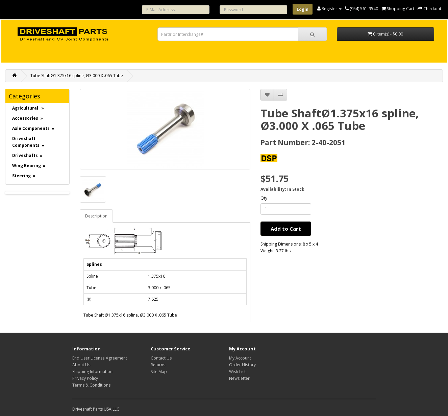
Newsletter (239, 378)
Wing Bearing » (29, 165)
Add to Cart (286, 228)
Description (96, 216)
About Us (81, 365)
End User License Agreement (99, 358)
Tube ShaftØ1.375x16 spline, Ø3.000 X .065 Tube (76, 75)
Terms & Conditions (91, 385)
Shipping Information (92, 371)
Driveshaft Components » (28, 142)
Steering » (23, 176)
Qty (263, 198)
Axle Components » (33, 128)
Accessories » (27, 118)
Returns (158, 365)
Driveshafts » (27, 155)
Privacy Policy (85, 378)
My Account (240, 358)
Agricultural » (28, 108)
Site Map (159, 371)
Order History (242, 365)
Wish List (237, 371)
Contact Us (161, 358)
